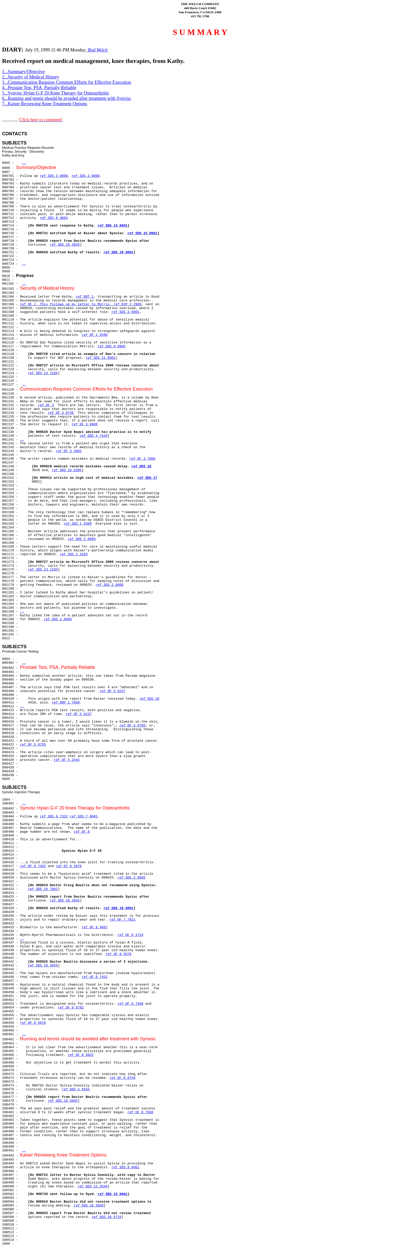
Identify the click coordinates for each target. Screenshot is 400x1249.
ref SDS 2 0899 (58, 619)
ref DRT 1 (85, 297)
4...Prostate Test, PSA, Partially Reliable (39, 87)
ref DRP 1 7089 (66, 703)
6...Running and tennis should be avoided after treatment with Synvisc (66, 98)
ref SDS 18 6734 (106, 1217)
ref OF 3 (46, 405)
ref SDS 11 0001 (101, 358)
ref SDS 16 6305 (67, 470)
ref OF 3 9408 (84, 424)
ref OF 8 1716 (130, 935)
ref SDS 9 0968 (111, 346)
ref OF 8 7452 (33, 866)
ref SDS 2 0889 (81, 539)
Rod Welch (97, 49)
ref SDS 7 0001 (83, 816)
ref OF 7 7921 (122, 920)
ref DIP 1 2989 (127, 304)
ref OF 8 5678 (69, 866)
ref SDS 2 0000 (85, 176)
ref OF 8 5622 (80, 1055)
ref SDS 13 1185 (43, 373)
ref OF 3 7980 (142, 459)
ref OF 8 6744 (122, 1078)
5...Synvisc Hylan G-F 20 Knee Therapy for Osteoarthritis (55, 93)
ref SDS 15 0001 (142, 233)
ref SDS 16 (141, 466)
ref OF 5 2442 (67, 760)
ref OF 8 (82, 832)
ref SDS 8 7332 (54, 816)
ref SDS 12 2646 (92, 1186)
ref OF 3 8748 (60, 413)
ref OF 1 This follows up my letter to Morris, (67, 304)
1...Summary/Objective (23, 71)
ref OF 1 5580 (94, 335)
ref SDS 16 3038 (89, 1205)
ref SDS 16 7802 (43, 889)
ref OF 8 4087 (94, 927)
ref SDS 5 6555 (76, 1089)
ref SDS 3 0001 (125, 312)
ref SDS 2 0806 (109, 585)
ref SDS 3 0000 (54, 176)
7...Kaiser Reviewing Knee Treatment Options (44, 103)
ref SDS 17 (147, 478)
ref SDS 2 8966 (131, 878)
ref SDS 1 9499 (78, 524)
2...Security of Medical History (30, 76)
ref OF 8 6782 (70, 1007)
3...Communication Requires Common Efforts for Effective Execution (66, 82)
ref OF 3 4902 (69, 451)
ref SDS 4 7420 (93, 436)
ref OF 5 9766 (132, 725)
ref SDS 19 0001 (118, 252)
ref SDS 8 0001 (125, 1167)
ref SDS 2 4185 (74, 554)
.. (24, 163)
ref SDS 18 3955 (65, 245)
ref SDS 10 (149, 699)
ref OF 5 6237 (112, 691)
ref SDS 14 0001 (112, 226)
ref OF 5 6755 (33, 745)
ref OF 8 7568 (130, 1004)
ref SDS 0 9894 (54, 218)
